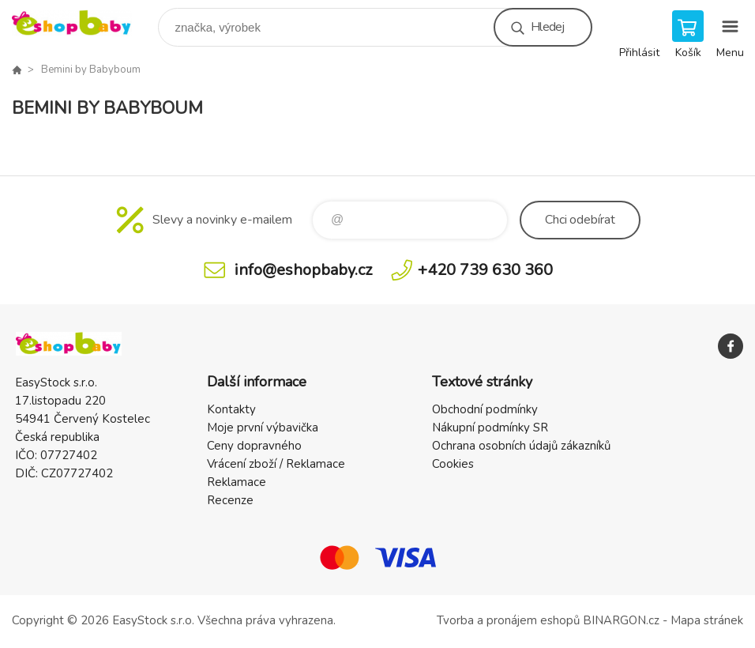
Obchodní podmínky (485, 409)
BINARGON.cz (621, 620)
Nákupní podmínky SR (490, 427)
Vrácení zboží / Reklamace (276, 464)
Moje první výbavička (262, 427)
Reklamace (236, 482)
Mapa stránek (706, 620)
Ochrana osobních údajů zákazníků (521, 446)
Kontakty (231, 409)
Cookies (453, 464)
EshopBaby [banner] (82, 23)
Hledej (547, 27)
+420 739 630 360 (485, 270)
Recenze (230, 500)
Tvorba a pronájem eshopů (508, 620)
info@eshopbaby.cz (303, 270)
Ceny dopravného (254, 446)
